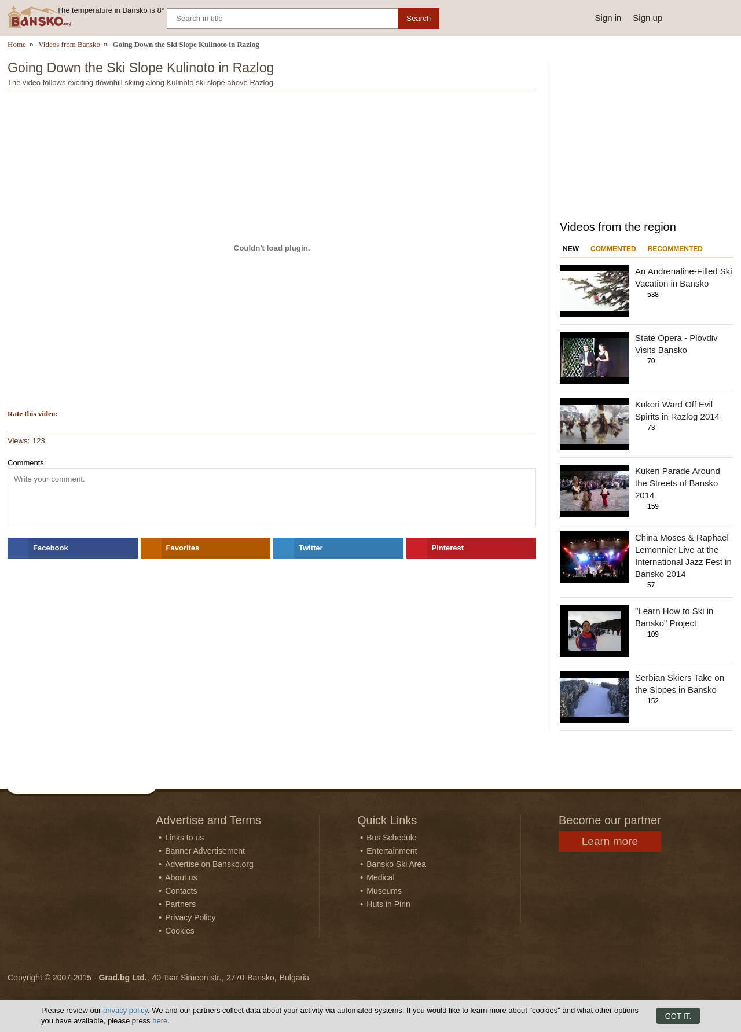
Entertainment (391, 850)
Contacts (181, 890)
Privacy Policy (190, 917)
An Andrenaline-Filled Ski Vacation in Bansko (683, 277)
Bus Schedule (391, 837)
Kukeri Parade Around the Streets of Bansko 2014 (677, 483)
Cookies (180, 930)
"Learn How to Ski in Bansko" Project (674, 617)
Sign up (647, 18)
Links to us (184, 837)
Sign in (608, 18)
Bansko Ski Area (396, 864)
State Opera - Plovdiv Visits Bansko (676, 344)
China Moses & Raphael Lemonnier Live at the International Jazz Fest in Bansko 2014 (683, 555)
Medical (380, 877)
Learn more (610, 841)
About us (181, 877)
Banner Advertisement (205, 850)
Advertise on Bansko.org (209, 864)
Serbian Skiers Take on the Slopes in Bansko (679, 684)
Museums (384, 890)
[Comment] (272, 497)
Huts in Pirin (388, 904)
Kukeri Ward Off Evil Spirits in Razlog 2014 (677, 410)
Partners (180, 904)
